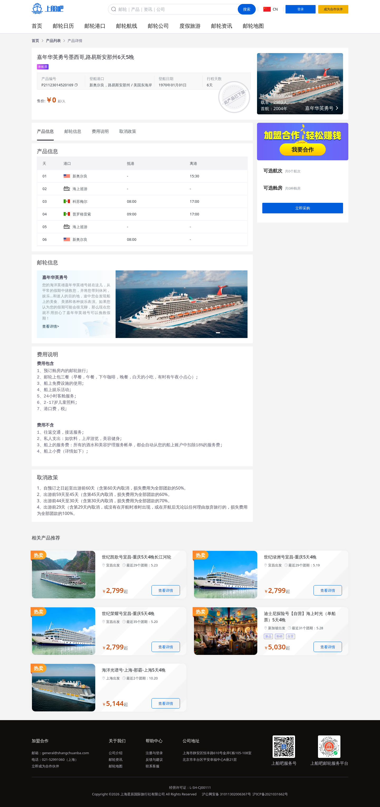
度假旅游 (190, 25)
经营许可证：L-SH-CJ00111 (190, 787)
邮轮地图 (253, 25)
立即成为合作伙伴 (45, 766)
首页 (37, 25)
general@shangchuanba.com (65, 752)
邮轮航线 (126, 25)
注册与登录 (154, 752)
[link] (35, 41)
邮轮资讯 (221, 25)
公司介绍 (115, 752)
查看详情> (50, 326)
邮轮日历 (63, 25)
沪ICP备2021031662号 (270, 794)
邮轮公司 (158, 25)
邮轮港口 (95, 25)
